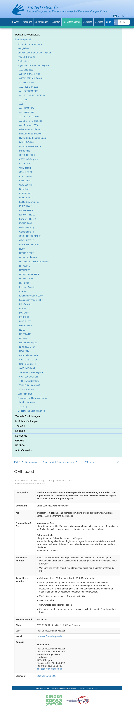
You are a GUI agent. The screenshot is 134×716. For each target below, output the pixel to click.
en (119, 16)
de (115, 16)
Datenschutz (72, 688)
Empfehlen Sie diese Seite (87, 688)
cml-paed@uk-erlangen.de (49, 636)
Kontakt (63, 688)
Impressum (55, 688)
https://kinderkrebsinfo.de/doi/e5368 (31, 484)
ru (123, 16)
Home (16, 22)
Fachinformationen (30, 462)
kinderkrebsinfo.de (42, 688)
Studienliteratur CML (46, 676)
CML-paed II (90, 462)
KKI (16, 462)
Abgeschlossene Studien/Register (75, 462)
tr (127, 16)
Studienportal (49, 462)
